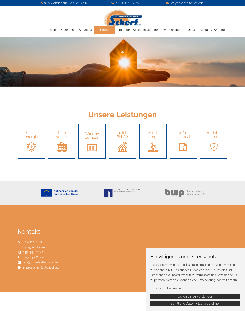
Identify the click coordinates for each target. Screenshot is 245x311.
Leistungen (104, 30)
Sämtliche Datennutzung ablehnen (195, 303)
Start (53, 30)
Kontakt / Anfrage (212, 30)
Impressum (30, 267)
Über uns (67, 30)
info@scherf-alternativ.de (186, 3)
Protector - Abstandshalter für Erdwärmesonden (150, 30)
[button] (31, 141)
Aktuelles (85, 30)
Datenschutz (50, 267)
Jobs (191, 30)
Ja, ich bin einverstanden (195, 296)
